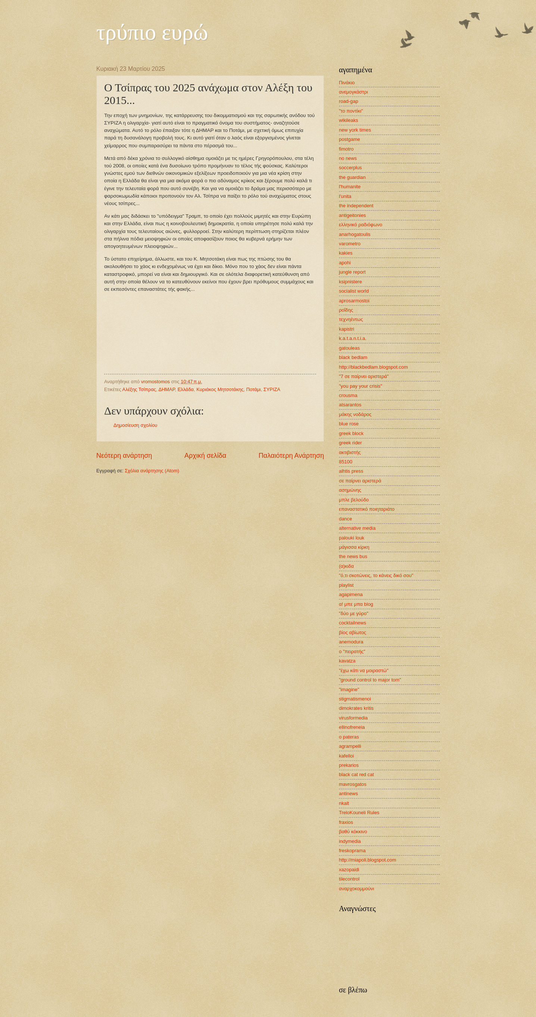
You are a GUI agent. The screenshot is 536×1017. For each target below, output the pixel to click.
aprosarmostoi (354, 300)
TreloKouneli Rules (359, 812)
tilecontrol (349, 879)
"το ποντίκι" (351, 111)
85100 (345, 462)
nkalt (344, 803)
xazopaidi (349, 869)
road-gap (348, 101)
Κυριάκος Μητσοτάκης (219, 389)
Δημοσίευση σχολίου (135, 425)
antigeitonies (352, 215)
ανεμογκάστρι (353, 92)
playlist (346, 585)
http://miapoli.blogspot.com (367, 860)
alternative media (357, 528)
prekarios (349, 765)
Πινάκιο (347, 82)
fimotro (346, 149)
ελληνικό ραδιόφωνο (360, 224)
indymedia (350, 841)
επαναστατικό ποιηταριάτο (367, 509)
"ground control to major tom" (370, 680)
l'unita (345, 196)
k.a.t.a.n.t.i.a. (353, 338)
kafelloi (346, 756)
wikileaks (348, 120)
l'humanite (350, 186)
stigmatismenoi (355, 699)
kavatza (347, 661)
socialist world (354, 291)
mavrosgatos (353, 784)
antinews (348, 793)
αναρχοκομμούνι (356, 888)
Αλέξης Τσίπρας (139, 389)
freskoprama (352, 850)
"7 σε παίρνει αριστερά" (364, 376)
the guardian (352, 177)
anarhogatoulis (354, 234)
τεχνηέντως (351, 319)
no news (348, 158)
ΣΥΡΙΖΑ (272, 389)
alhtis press (351, 471)
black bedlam (353, 357)
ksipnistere (350, 281)
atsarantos (350, 404)
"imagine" (349, 689)
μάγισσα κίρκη (354, 547)
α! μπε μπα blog (356, 604)
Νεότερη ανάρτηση (124, 455)
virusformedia (353, 718)
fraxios (346, 822)
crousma (348, 395)
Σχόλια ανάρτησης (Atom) (152, 470)
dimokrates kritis (356, 708)
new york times (355, 130)
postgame (349, 139)
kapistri (346, 329)
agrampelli (350, 746)
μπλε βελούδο (354, 500)
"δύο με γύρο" (353, 613)
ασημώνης (350, 490)
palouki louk (351, 538)
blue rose (349, 423)
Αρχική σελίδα (205, 455)
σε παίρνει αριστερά (360, 481)
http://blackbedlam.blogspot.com (373, 367)
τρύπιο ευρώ (152, 32)
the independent (356, 205)
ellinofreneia (352, 727)
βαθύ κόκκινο (353, 831)
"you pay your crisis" (360, 386)
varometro (350, 243)
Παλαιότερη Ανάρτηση (291, 455)
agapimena (351, 594)
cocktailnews (352, 623)
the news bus (353, 556)
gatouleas (349, 348)
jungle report (352, 272)
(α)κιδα (346, 566)
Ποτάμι (253, 389)
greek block (351, 433)
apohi (345, 262)
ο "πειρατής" (352, 651)
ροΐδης (346, 310)
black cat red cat (356, 774)
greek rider (350, 442)
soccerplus (350, 167)
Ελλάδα (186, 389)
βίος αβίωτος (352, 632)
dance (345, 519)
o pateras (349, 737)
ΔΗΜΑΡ (166, 389)
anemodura (351, 642)
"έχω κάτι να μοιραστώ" (364, 670)
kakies (346, 253)
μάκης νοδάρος (355, 414)
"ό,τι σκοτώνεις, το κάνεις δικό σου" (376, 575)
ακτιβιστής (350, 452)
